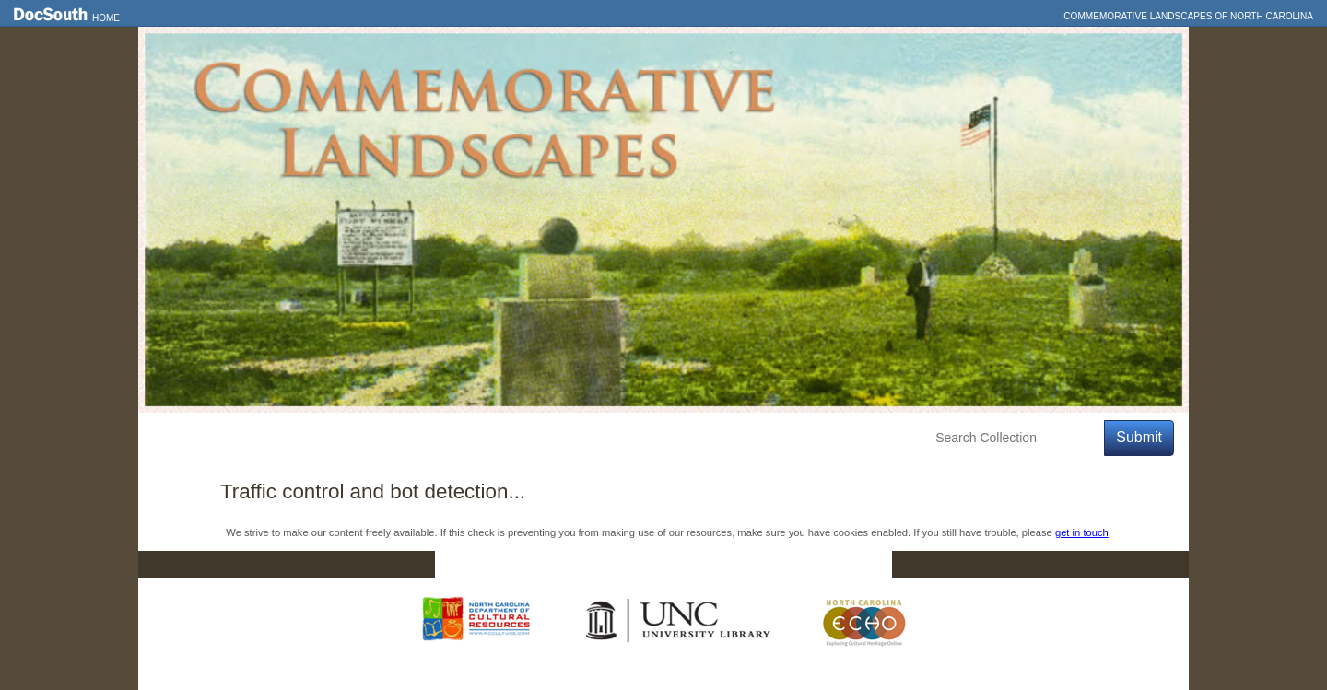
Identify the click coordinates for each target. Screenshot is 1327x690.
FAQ (856, 564)
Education (407, 438)
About (484, 438)
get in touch (1082, 532)
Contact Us (675, 564)
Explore (323, 438)
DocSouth (567, 564)
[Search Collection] (1016, 438)
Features (244, 438)
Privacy (776, 564)
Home (106, 18)
